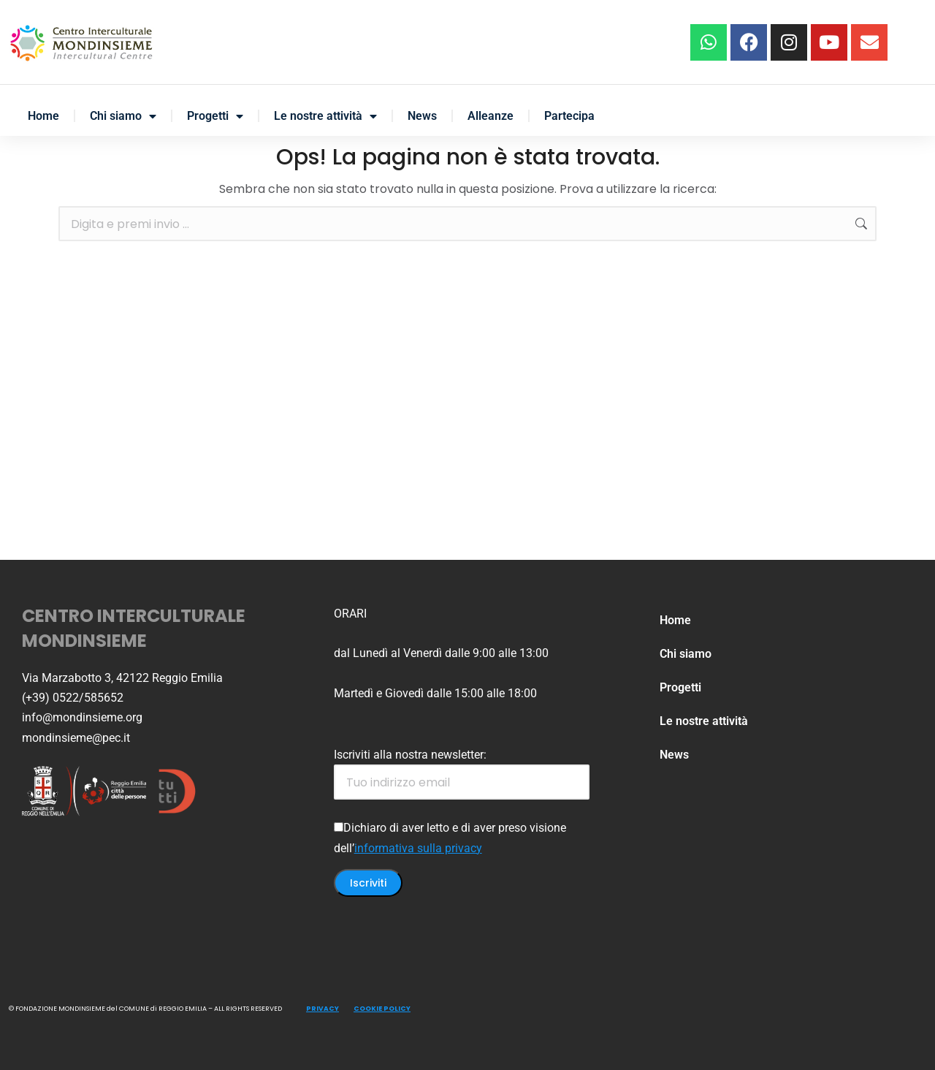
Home (43, 116)
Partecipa (569, 116)
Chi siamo (123, 116)
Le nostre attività (325, 116)
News (422, 116)
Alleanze (491, 116)
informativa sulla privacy (418, 848)
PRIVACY (322, 1008)
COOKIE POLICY (382, 1008)
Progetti (215, 116)
